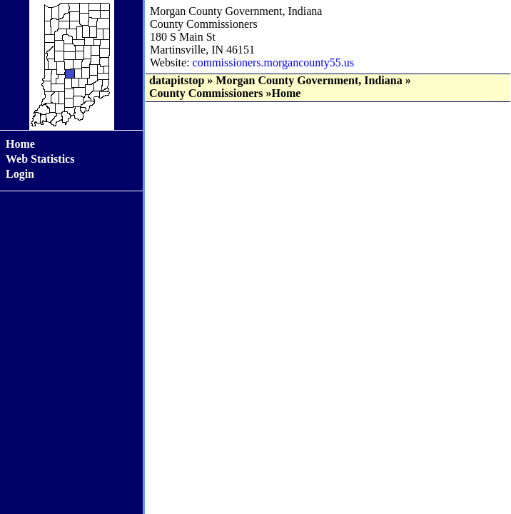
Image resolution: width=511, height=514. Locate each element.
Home (20, 144)
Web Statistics (40, 159)
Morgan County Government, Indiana (309, 80)
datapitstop (176, 80)
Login (20, 174)
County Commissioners (206, 93)
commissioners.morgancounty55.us (273, 62)
